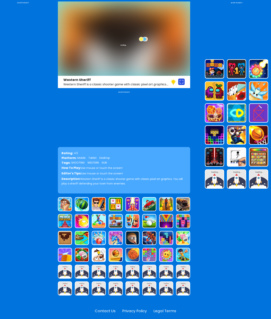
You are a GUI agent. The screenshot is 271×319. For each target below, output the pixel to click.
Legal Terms (164, 310)
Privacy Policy (134, 310)
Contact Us (105, 310)
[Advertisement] (23, 59)
